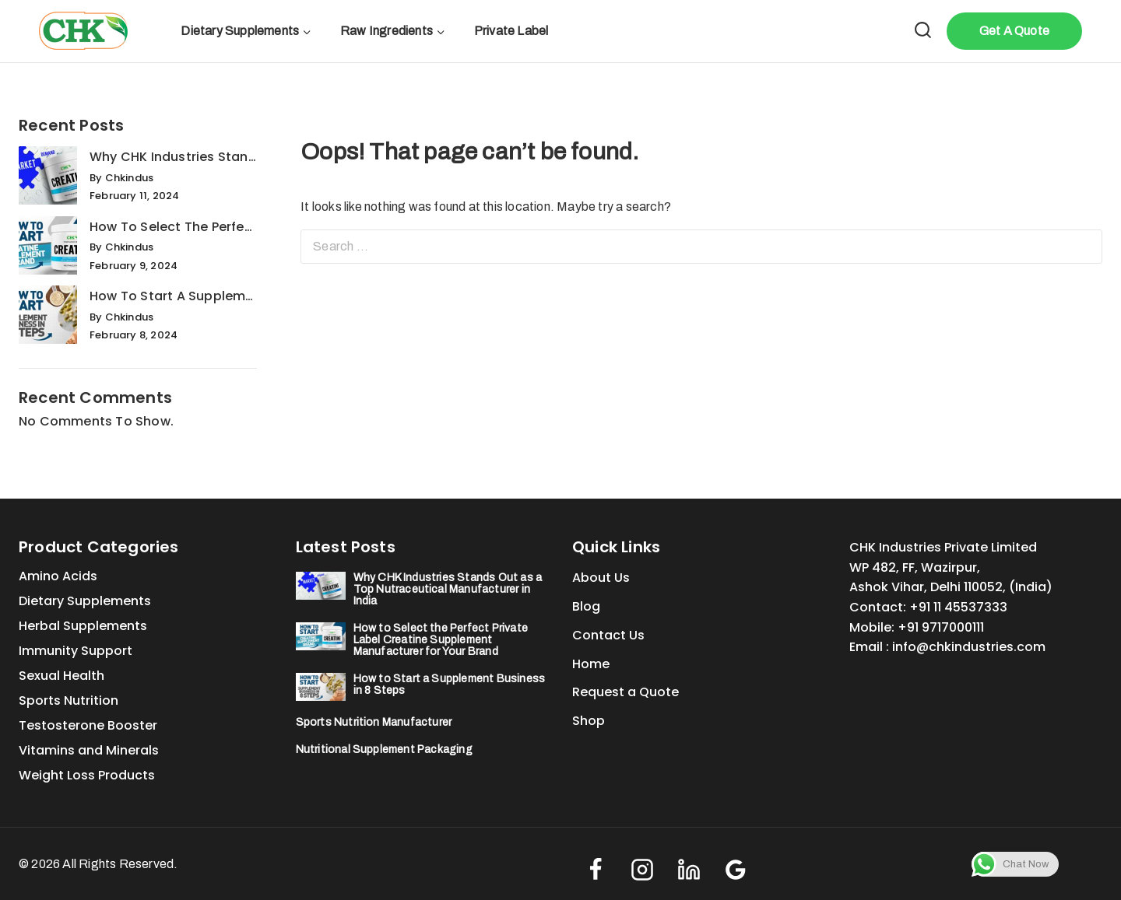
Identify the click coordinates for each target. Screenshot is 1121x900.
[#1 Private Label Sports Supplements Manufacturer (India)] (83, 31)
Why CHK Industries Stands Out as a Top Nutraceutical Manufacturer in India (173, 157)
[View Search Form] (923, 31)
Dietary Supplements (85, 601)
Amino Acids (58, 576)
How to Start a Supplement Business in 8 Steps (173, 296)
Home (591, 664)
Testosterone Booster (88, 725)
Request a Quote (625, 692)
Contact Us (608, 635)
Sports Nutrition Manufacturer (374, 722)
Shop (588, 721)
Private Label (511, 30)
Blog (586, 606)
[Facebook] (595, 869)
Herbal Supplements (83, 626)
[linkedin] (689, 869)
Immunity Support (75, 651)
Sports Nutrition (68, 700)
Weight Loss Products (87, 775)
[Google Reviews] (735, 869)
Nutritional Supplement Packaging (384, 749)
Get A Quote (1014, 30)
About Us (601, 578)
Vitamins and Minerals (89, 750)
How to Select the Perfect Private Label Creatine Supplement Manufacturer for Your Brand (173, 227)
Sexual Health (61, 676)
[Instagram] (642, 869)
